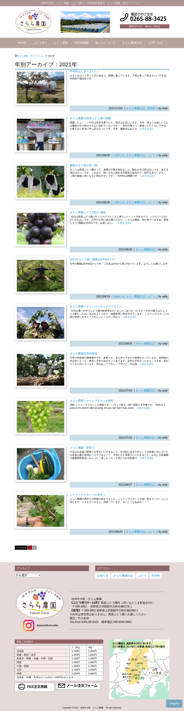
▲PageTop (174, 703)
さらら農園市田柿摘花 (83, 353)
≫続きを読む (145, 128)
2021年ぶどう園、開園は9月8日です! (92, 259)
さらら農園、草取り (82, 447)
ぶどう (151, 155)
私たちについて (105, 42)
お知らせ (118, 155)
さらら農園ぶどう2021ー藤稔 (88, 212)
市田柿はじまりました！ (85, 71)
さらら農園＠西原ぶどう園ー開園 (90, 118)
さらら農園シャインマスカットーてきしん (96, 306)
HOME (22, 42)
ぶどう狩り (40, 42)
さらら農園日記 (132, 42)
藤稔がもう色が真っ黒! (84, 165)
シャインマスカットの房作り (87, 494)
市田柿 (151, 108)
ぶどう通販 (61, 42)
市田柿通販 (81, 42)
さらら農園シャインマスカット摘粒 (92, 400)
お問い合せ (155, 42)
